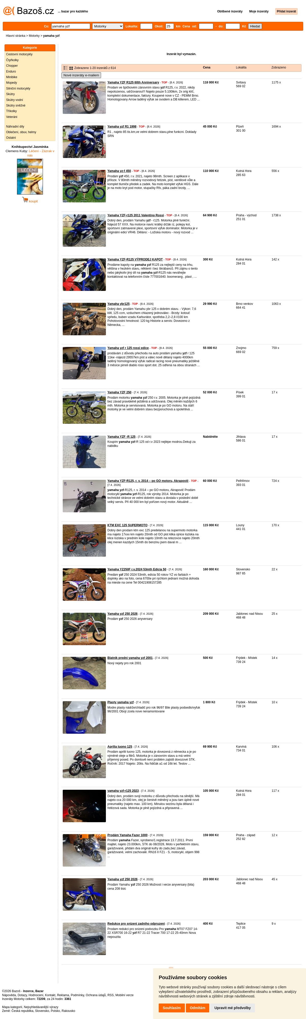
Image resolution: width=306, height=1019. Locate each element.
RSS (110, 995)
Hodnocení (36, 995)
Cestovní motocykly (19, 54)
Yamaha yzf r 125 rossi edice (128, 348)
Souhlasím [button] (172, 1008)
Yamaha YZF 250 (119, 392)
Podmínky (77, 995)
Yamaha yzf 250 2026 (122, 614)
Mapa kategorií (12, 1007)
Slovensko (42, 1011)
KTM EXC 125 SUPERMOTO (127, 525)
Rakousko (68, 1011)
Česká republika (22, 1011)
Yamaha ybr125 (118, 304)
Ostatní (11, 137)
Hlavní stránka (15, 36)
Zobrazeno (278, 67)
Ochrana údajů (96, 995)
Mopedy (11, 82)
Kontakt (50, 995)
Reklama (63, 995)
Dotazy (22, 995)
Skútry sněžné (15, 105)
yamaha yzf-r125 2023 (123, 791)
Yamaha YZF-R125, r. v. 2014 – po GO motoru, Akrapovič (147, 481)
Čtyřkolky (12, 60)
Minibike (11, 77)
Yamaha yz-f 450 (119, 171)
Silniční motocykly (18, 88)
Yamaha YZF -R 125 (121, 436)
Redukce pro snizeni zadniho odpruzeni (136, 923)
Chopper (12, 65)
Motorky (34, 36)
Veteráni (11, 117)
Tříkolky (11, 111)
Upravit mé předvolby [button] (232, 1008)
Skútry (10, 94)
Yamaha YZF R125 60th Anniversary (133, 82)
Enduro (11, 71)
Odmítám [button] (197, 1008)
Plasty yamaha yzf (120, 702)
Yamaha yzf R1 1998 (121, 126)
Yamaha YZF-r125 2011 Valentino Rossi (135, 215)
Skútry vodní (14, 100)
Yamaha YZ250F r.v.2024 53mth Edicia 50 (136, 569)
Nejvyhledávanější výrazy (41, 1007)
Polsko (55, 1011)
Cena (206, 67)
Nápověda (9, 995)
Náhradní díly (15, 126)
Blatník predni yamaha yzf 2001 (130, 658)
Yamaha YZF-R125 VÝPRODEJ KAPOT (135, 259)
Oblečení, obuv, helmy (21, 132)
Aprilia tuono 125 (119, 746)
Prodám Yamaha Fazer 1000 (127, 835)
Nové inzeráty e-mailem (81, 75)
